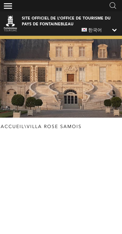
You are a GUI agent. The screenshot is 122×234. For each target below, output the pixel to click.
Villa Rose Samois (54, 126)
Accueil (12, 126)
